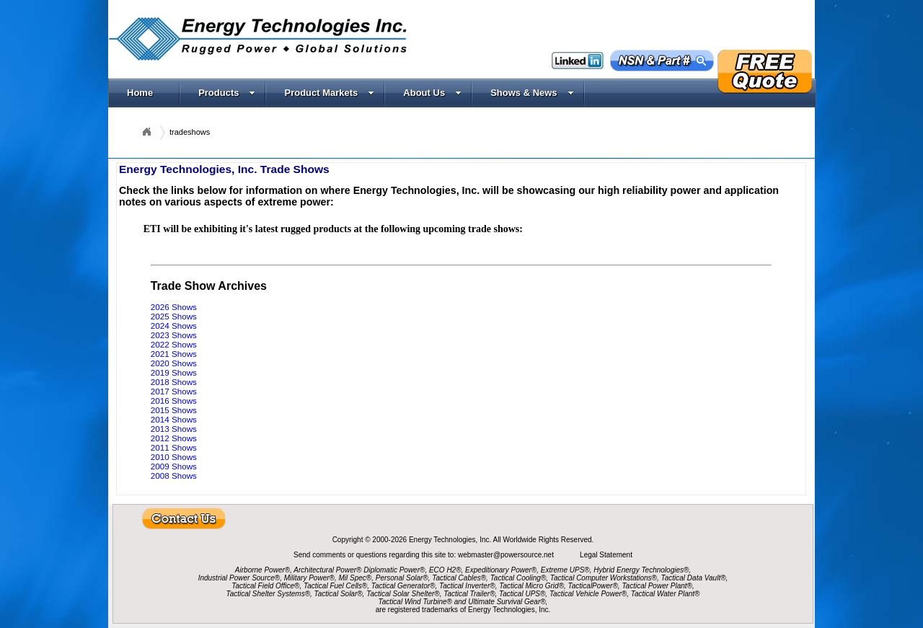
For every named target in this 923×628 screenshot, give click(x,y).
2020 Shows (174, 363)
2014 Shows (174, 419)
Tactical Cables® (459, 578)
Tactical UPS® (522, 594)
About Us (432, 92)
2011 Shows (174, 447)
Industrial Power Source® (239, 578)
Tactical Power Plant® (657, 586)
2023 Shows (174, 335)
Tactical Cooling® (518, 578)
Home (140, 92)
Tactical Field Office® (265, 586)
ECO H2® (445, 570)
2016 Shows (174, 400)
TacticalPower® (593, 586)
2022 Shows (174, 344)
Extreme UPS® (565, 570)
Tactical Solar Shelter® (403, 594)
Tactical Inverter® (467, 586)
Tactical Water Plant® (665, 594)
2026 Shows (174, 306)
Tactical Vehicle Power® (588, 594)
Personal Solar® (402, 578)
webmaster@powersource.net (507, 555)
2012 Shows (174, 438)
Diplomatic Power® (394, 570)
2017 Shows (174, 391)
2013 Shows (174, 428)
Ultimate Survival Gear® (506, 602)
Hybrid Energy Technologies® (641, 570)
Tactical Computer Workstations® (603, 578)
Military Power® (309, 578)
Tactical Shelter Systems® (268, 594)
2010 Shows (174, 456)
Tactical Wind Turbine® (415, 602)
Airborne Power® (262, 570)
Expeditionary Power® (500, 570)
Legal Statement (606, 555)
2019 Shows (174, 372)
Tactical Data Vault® (693, 578)
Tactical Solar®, (339, 594)
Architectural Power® (327, 570)
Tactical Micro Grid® (531, 586)
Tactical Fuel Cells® (335, 586)
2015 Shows (174, 410)
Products (226, 92)
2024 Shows (174, 325)
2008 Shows (174, 475)
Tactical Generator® (403, 586)
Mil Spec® (354, 578)
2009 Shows (174, 466)
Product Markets (329, 92)
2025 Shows (174, 316)
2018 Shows (174, 381)
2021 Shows (174, 353)
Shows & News (531, 92)
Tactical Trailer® (469, 594)
